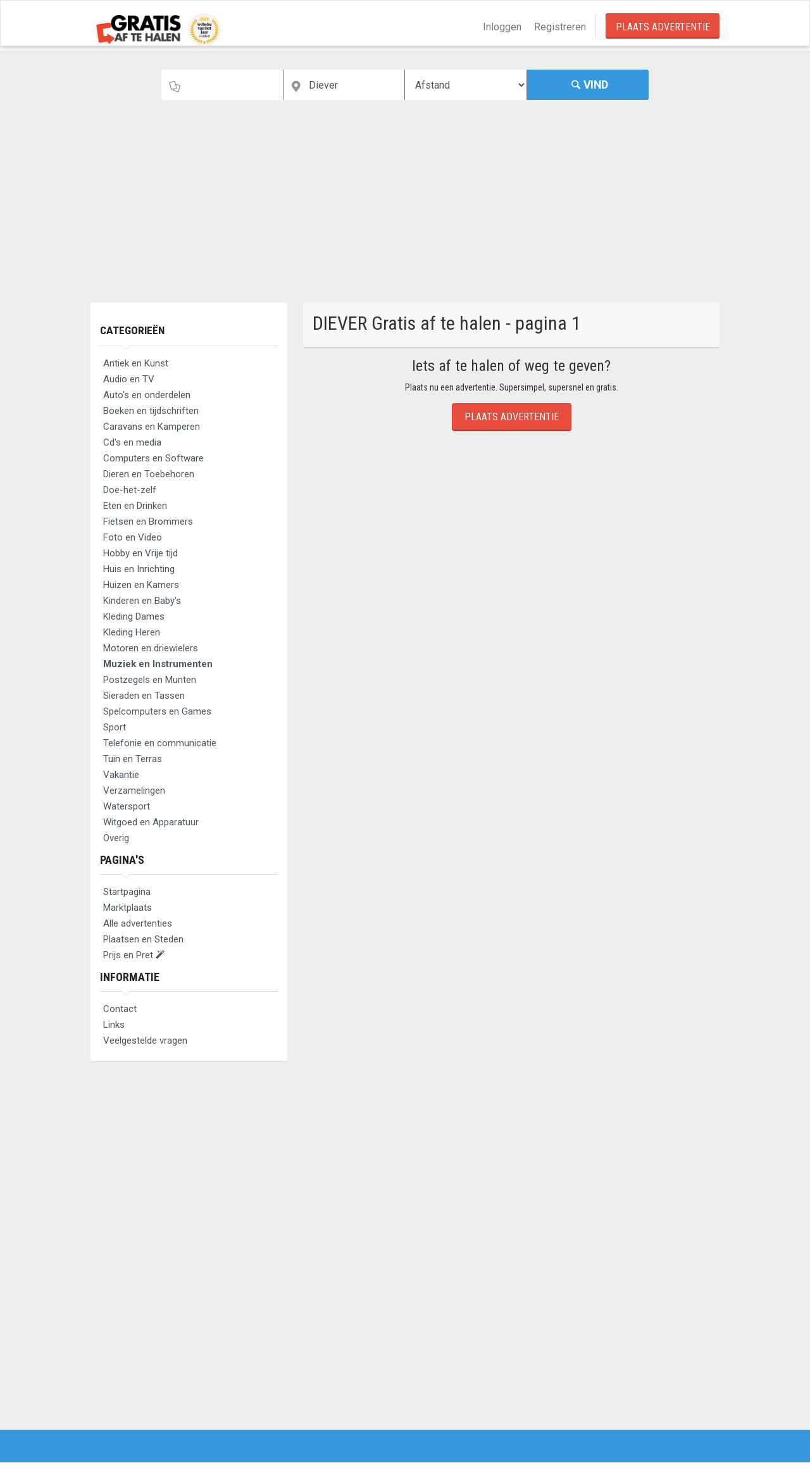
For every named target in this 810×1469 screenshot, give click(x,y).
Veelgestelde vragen (145, 1040)
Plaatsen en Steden (143, 939)
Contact (120, 1009)
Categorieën (133, 330)
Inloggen (502, 27)
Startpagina (127, 891)
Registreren (560, 27)
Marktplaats (127, 907)
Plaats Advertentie (663, 27)
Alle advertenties (137, 923)
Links (114, 1024)
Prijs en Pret (134, 955)
